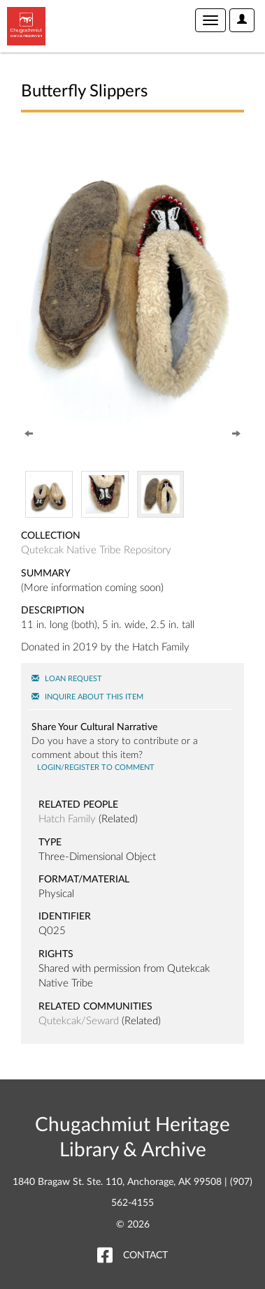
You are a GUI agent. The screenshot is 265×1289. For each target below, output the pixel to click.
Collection (50, 536)
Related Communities (95, 1007)
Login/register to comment (95, 767)
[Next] (236, 432)
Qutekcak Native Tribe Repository (96, 550)
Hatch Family (67, 819)
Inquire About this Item (87, 697)
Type (50, 842)
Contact (145, 1255)
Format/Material (83, 879)
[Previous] (28, 432)
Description (53, 611)
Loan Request (66, 679)
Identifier (64, 917)
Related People (78, 805)
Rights (55, 954)
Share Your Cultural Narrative (94, 727)
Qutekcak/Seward (78, 1021)
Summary (46, 573)
